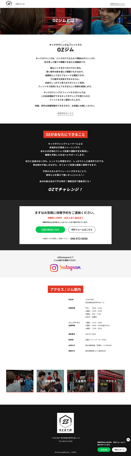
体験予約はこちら (117, 3)
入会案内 (80, 381)
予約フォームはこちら (82, 229)
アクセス (111, 381)
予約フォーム (119, 449)
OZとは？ (20, 381)
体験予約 (50, 381)
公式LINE (104, 449)
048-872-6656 (79, 238)
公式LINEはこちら (50, 229)
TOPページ (20, 4)
